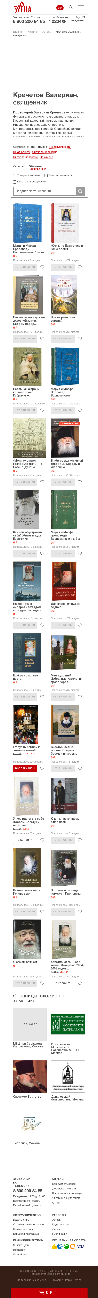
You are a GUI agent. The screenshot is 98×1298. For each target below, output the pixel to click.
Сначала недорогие (44, 152)
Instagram (19, 1250)
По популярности (60, 147)
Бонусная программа (26, 1234)
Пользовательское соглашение (50, 1274)
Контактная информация (67, 1193)
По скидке (46, 157)
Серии (56, 1229)
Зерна (22, 7)
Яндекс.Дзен (21, 1245)
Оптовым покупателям (66, 1198)
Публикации (59, 1234)
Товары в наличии (28, 175)
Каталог (33, 32)
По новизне (39, 147)
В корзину (25, 840)
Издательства (61, 1225)
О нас (55, 1203)
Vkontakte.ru (20, 1255)
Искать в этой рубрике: (31, 182)
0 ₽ (60, 8)
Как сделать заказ (64, 1184)
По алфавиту (21, 152)
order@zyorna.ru (31, 1205)
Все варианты (25, 768)
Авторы (46, 32)
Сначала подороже (25, 157)
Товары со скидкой (60, 175)
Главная (18, 32)
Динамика (39, 1280)
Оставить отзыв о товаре (28, 1225)
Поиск (80, 191)
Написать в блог (23, 1229)
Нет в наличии (25, 267)
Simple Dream (72, 1280)
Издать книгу (21, 1220)
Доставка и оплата (64, 1189)
